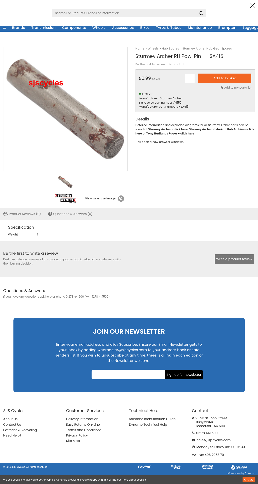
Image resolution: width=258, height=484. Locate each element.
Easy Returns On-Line (83, 424)
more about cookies (134, 479)
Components (74, 27)
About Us (10, 419)
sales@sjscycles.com (214, 440)
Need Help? (12, 435)
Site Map (73, 441)
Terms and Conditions (83, 430)
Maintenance (200, 27)
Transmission (43, 27)
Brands (18, 27)
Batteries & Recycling (20, 430)
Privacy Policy (77, 435)
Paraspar (250, 473)
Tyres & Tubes (168, 27)
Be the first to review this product (160, 64)
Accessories (123, 27)
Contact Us (12, 424)
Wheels (99, 27)
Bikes (145, 27)
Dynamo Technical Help (148, 424)
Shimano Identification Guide (152, 419)
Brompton (227, 27)
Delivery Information (82, 419)
